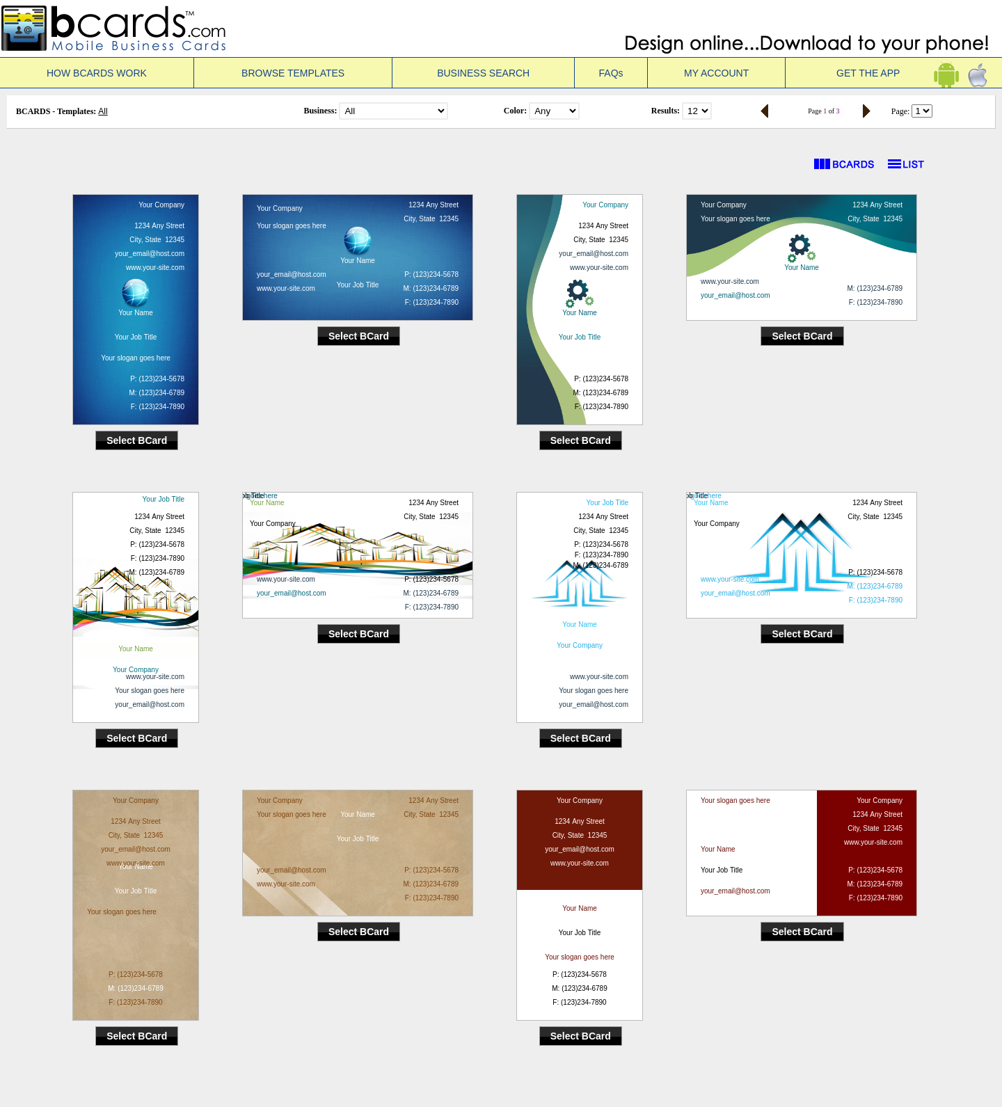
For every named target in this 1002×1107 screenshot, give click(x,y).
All (102, 111)
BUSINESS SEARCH (483, 73)
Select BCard (136, 440)
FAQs (611, 73)
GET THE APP (893, 73)
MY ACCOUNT (716, 73)
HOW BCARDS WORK (97, 73)
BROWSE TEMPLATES (292, 73)
